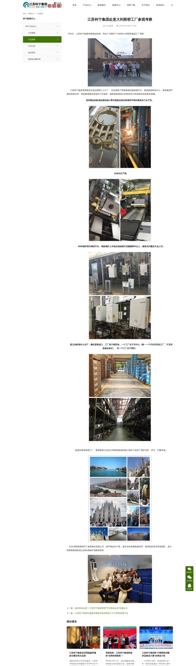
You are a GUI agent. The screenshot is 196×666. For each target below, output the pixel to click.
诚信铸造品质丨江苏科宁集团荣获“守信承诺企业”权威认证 (101, 608)
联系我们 (160, 5)
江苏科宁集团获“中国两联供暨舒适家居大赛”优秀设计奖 (155, 654)
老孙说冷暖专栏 (34, 59)
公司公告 (31, 46)
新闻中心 (116, 5)
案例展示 (102, 5)
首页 (75, 5)
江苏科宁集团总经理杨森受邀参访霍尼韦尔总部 (82, 654)
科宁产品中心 (31, 26)
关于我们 (146, 5)
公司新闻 (31, 33)
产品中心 (87, 5)
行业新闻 (109, 26)
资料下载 (131, 5)
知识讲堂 (31, 53)
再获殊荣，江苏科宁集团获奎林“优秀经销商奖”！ (119, 654)
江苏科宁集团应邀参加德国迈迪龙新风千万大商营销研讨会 (101, 613)
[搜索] (172, 5)
